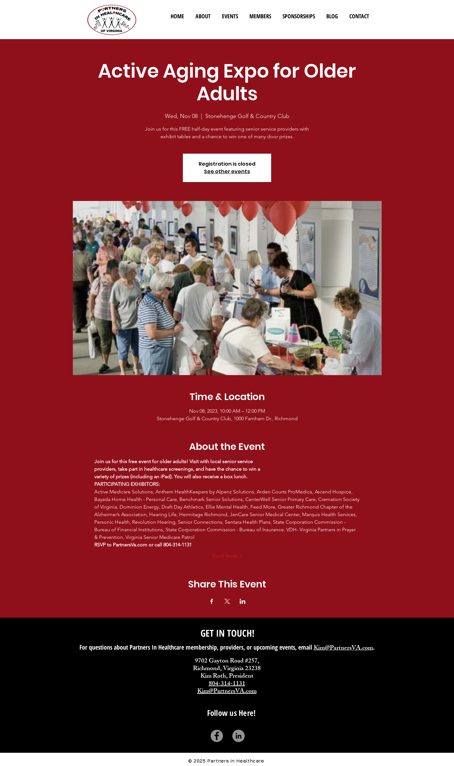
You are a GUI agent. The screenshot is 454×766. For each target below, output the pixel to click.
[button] (260, 13)
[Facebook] (217, 736)
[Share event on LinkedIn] (243, 601)
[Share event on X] (227, 601)
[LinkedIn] (238, 736)
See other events (227, 171)
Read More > (227, 556)
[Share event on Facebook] (212, 601)
